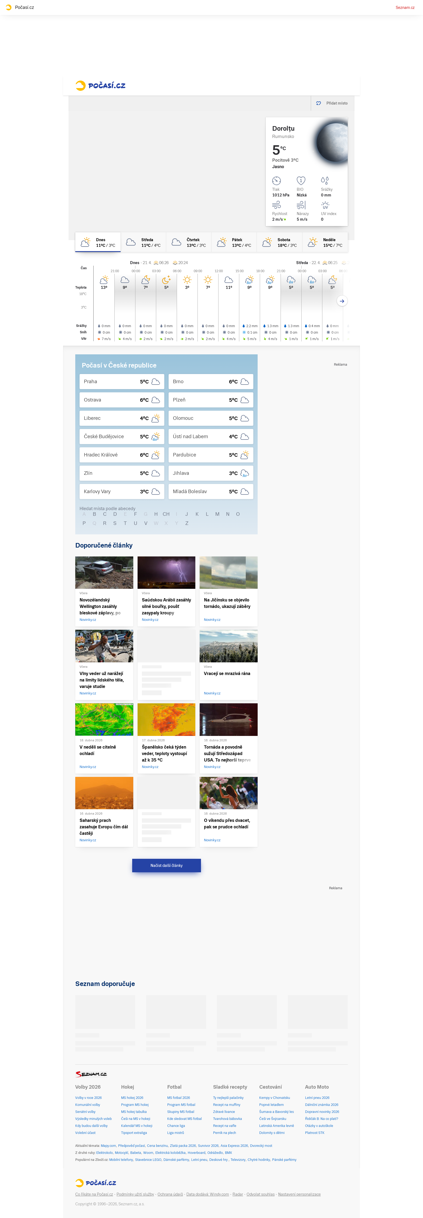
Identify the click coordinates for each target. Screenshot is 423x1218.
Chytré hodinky (259, 1160)
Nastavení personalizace (299, 1194)
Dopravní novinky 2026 (322, 1112)
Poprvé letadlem (271, 1105)
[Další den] (342, 300)
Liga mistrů (175, 1133)
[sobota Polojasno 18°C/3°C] (279, 242)
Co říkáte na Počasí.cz (94, 1194)
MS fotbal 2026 (178, 1098)
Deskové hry (218, 1160)
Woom (148, 1153)
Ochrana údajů (170, 1194)
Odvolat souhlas (261, 1194)
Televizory (238, 1160)
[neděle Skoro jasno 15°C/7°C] (325, 242)
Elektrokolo (104, 1153)
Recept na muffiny (226, 1105)
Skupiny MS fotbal (180, 1112)
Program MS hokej (135, 1105)
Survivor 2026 (208, 1146)
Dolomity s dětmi (272, 1133)
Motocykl (121, 1153)
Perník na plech (224, 1133)
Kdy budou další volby (91, 1126)
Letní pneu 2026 (317, 1098)
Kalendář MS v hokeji (136, 1126)
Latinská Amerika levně (276, 1126)
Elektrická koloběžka (170, 1153)
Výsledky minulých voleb (93, 1119)
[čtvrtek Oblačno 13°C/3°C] (189, 242)
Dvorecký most (261, 1146)
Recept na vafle (224, 1126)
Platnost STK (315, 1133)
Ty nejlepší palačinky (228, 1098)
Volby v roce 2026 (88, 1098)
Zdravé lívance (224, 1112)
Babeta (135, 1153)
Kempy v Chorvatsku (274, 1098)
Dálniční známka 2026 (321, 1105)
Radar (238, 1194)
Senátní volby (85, 1112)
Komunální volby (87, 1105)
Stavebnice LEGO (148, 1160)
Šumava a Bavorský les (276, 1112)
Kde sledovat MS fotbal (184, 1119)
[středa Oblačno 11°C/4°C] (143, 242)
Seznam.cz (405, 7)
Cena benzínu (157, 1146)
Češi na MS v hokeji (135, 1119)
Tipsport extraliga (134, 1133)
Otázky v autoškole (319, 1126)
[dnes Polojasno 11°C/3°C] (98, 242)
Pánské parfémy (284, 1160)
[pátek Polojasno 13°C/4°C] (234, 242)
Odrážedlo (215, 1153)
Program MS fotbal (181, 1105)
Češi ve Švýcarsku (272, 1119)
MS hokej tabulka (134, 1112)
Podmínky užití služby (135, 1194)
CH (166, 514)
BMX (228, 1153)
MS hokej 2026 (132, 1098)
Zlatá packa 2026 (183, 1146)
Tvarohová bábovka (227, 1119)
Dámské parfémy (176, 1160)
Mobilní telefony (121, 1160)
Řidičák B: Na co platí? (321, 1119)
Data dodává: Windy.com (207, 1194)
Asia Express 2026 (234, 1146)
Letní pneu (199, 1160)
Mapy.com (108, 1146)
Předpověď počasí (131, 1146)
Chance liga (176, 1126)
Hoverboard (196, 1153)
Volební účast (85, 1133)
